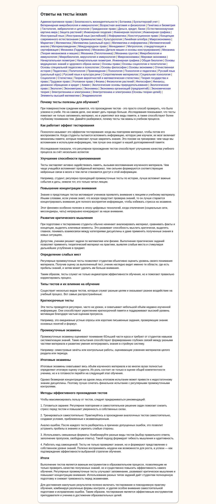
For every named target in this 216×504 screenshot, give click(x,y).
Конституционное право (143, 35)
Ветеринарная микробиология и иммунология (69, 25)
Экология (56, 88)
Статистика (65, 78)
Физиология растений (120, 81)
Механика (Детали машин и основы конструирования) (126, 49)
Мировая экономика (153, 56)
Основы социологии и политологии (144, 64)
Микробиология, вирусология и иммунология (87, 56)
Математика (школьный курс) (91, 42)
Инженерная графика (156, 32)
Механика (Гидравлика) (75, 49)
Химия (86, 84)
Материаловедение (63, 46)
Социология (48, 78)
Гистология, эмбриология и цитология (65, 28)
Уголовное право (82, 81)
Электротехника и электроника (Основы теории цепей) (126, 92)
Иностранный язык (52, 35)
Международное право (92, 46)
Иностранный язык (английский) (86, 35)
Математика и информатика (129, 42)
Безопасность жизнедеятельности (96, 21)
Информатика (117, 35)
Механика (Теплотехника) (97, 53)
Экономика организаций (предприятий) (124, 88)
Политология (77, 70)
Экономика (91, 88)
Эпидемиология (92, 95)
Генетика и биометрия (161, 25)
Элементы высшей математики (60, 95)
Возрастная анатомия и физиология (122, 25)
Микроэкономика (128, 56)
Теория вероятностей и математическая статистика (106, 78)
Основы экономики (141, 67)
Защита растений (71, 32)
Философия (143, 81)
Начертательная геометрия (57, 60)
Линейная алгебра (135, 39)
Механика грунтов (126, 53)
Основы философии (114, 67)
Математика (63, 42)
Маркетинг (47, 42)
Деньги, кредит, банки (131, 28)
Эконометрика (73, 88)
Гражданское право (104, 28)
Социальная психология (155, 74)
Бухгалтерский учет (145, 21)
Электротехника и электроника (70, 92)
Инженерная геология (127, 32)
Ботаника (125, 21)
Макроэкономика (160, 39)
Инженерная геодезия (97, 32)
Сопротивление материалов (120, 74)
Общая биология (152, 60)
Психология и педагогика (140, 70)
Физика (100, 81)
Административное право (56, 21)
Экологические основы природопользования (120, 84)
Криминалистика (91, 39)
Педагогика (60, 70)
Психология (115, 70)
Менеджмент (117, 46)
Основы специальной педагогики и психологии (69, 67)
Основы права (111, 64)
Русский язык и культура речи (82, 74)
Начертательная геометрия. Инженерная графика (108, 60)
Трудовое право (60, 81)
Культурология (113, 39)
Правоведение (96, 70)
